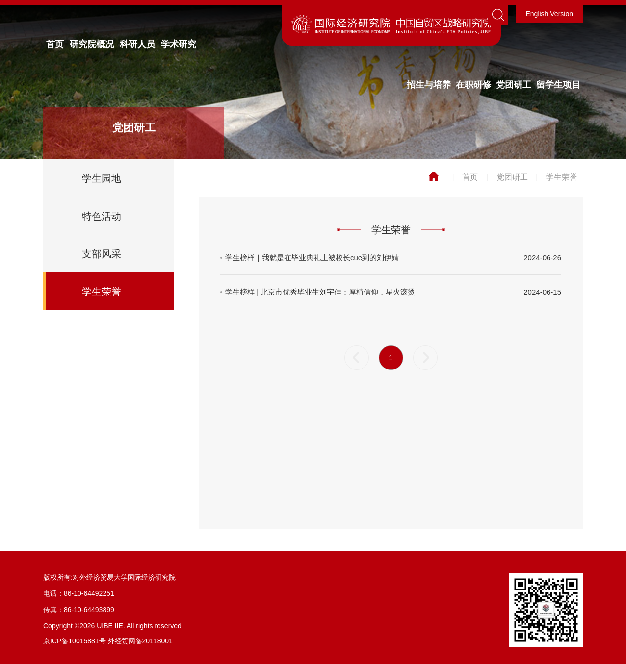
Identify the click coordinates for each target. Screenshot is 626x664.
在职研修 (473, 85)
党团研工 (513, 85)
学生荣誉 (101, 291)
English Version (549, 14)
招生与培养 (429, 85)
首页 (55, 44)
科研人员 (137, 44)
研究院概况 (92, 44)
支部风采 (101, 253)
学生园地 (101, 178)
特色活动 (101, 216)
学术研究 (178, 44)
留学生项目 (558, 85)
